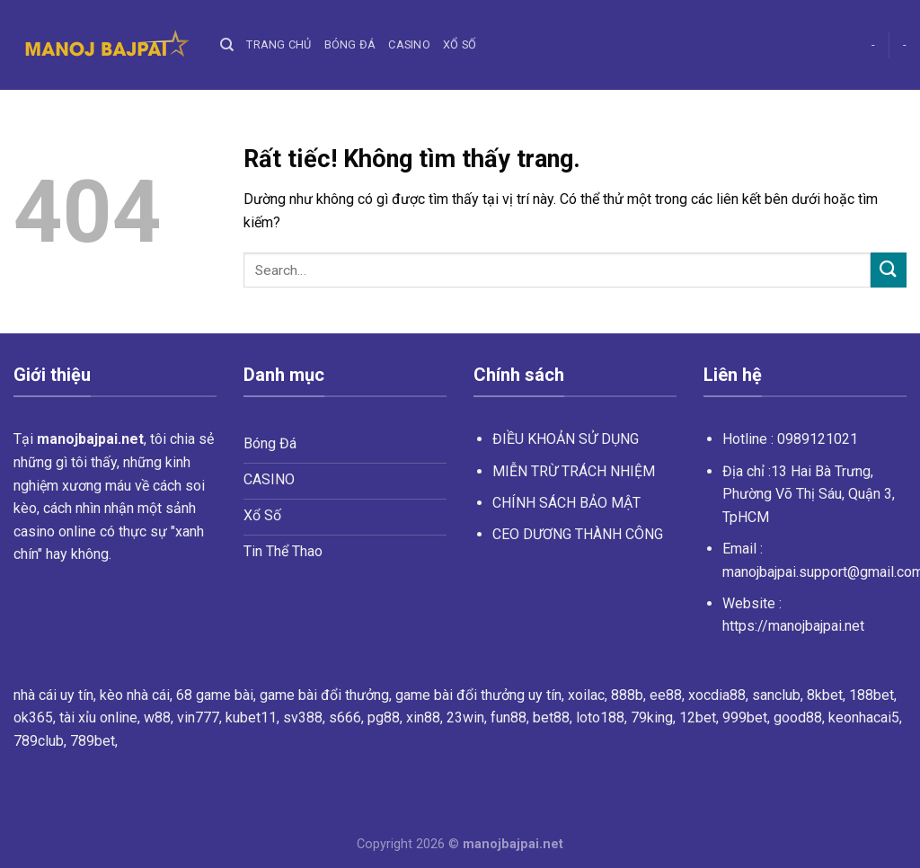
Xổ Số (459, 44)
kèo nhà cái (135, 695)
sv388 (303, 717)
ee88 (666, 695)
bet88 (551, 717)
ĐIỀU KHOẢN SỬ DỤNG (565, 438)
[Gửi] (889, 270)
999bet (744, 717)
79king (652, 717)
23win (465, 717)
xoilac (586, 695)
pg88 (383, 717)
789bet (92, 740)
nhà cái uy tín (53, 695)
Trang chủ (278, 44)
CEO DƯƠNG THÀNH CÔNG (577, 534)
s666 (345, 717)
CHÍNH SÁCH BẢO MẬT (566, 502)
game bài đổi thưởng (324, 695)
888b (627, 695)
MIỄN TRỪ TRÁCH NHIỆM (573, 471)
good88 (798, 717)
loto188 (600, 717)
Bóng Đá (350, 44)
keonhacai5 (863, 717)
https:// (793, 625)
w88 (157, 717)
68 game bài (214, 695)
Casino (409, 44)
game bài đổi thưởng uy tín (478, 695)
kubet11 (251, 717)
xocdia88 (717, 695)
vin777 (198, 717)
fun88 (508, 717)
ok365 (33, 717)
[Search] (227, 45)
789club (38, 740)
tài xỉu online (98, 717)
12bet (697, 717)
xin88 (423, 717)
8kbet (825, 695)
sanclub (776, 695)
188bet (871, 695)
